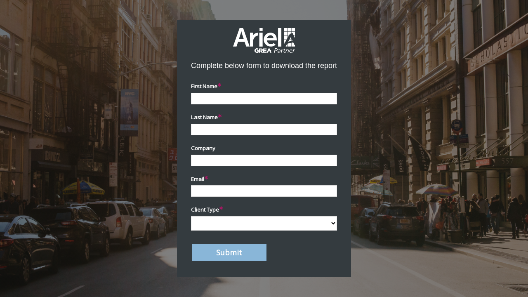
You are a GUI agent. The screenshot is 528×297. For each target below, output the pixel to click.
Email (197, 179)
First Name (204, 86)
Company (203, 148)
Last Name (204, 117)
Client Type (205, 209)
